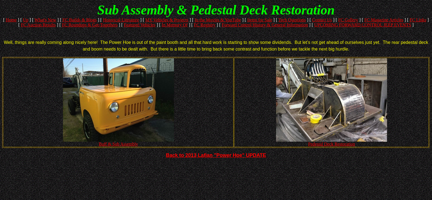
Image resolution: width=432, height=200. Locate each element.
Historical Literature (121, 20)
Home (11, 20)
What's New (45, 20)
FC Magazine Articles (383, 20)
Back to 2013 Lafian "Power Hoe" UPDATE (216, 155)
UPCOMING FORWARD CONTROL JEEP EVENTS (362, 24)
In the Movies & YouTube (217, 20)
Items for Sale (259, 20)
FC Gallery (348, 20)
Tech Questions (292, 20)
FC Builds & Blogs (79, 20)
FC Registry (205, 24)
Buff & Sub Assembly (118, 142)
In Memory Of (175, 24)
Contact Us (322, 20)
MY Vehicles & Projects (166, 20)
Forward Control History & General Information (265, 24)
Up (26, 20)
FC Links (418, 20)
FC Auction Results (38, 24)
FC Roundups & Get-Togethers (89, 24)
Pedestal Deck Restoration (331, 142)
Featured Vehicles (139, 24)
